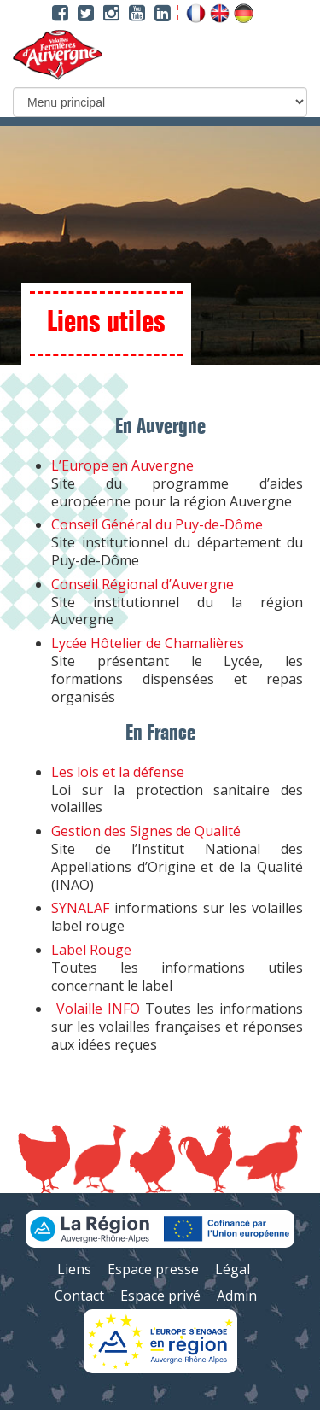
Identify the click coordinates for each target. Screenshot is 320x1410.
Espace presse (153, 1269)
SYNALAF (80, 907)
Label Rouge (91, 949)
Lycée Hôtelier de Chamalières (147, 643)
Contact (79, 1295)
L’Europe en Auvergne (122, 465)
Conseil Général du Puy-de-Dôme (157, 524)
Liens (74, 1269)
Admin (237, 1295)
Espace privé (160, 1295)
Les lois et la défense (117, 772)
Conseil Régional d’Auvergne (142, 584)
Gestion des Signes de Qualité (146, 831)
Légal (232, 1269)
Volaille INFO (98, 1008)
